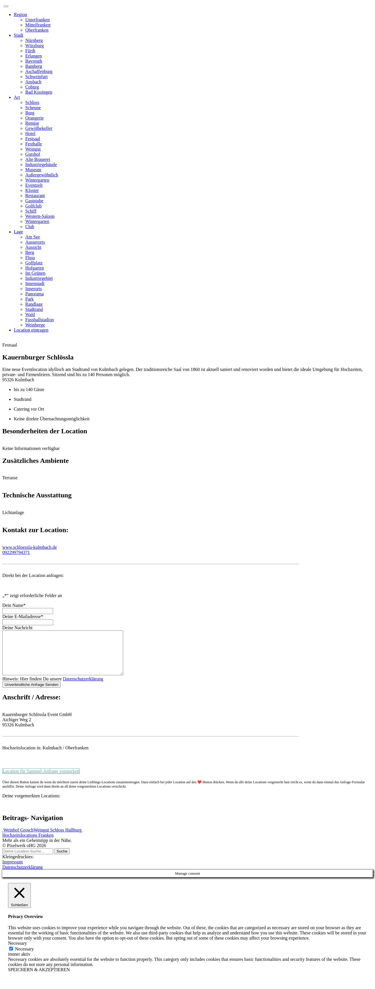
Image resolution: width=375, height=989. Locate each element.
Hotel (30, 133)
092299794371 (16, 552)
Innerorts (33, 288)
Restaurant (35, 195)
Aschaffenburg (39, 71)
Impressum (12, 870)
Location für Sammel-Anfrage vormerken (41, 779)
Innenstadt (35, 283)
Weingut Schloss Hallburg (58, 838)
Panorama (34, 293)
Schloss (32, 102)
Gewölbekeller (38, 128)
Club (29, 226)
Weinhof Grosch (18, 838)
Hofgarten (34, 267)
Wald (30, 314)
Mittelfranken (38, 24)
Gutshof (32, 154)
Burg (29, 112)
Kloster (32, 190)
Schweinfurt (36, 76)
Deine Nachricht (17, 627)
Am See (32, 236)
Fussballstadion (39, 319)
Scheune (33, 107)
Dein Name (14, 605)
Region (20, 14)
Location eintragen (31, 330)
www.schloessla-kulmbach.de (29, 547)
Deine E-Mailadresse (22, 616)
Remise (32, 123)
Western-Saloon (40, 216)
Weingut (33, 149)
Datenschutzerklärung (83, 687)
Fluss (30, 257)
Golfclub (33, 205)
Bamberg (33, 66)
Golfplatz (33, 262)
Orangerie (34, 118)
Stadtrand (34, 309)
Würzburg (34, 45)
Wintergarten (37, 180)
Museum (33, 169)
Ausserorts (35, 242)
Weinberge (35, 324)
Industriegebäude (41, 164)
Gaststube (34, 200)
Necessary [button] (17, 951)
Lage (18, 231)
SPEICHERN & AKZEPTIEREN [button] (39, 978)
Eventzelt (33, 185)
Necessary (24, 957)
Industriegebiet (39, 278)
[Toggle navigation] (6, 6)
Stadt (18, 35)
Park (29, 299)
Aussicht (33, 247)
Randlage (33, 304)
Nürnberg (34, 40)
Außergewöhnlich (41, 174)
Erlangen (33, 55)
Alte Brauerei (37, 159)
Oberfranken (37, 30)
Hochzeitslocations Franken (27, 843)
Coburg (32, 86)
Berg (29, 252)
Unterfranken (37, 19)
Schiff (30, 211)
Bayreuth (33, 61)
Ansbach (33, 81)
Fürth (30, 50)
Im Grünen (35, 273)
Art (17, 97)
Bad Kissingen (38, 92)
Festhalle (33, 143)
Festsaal (32, 138)
